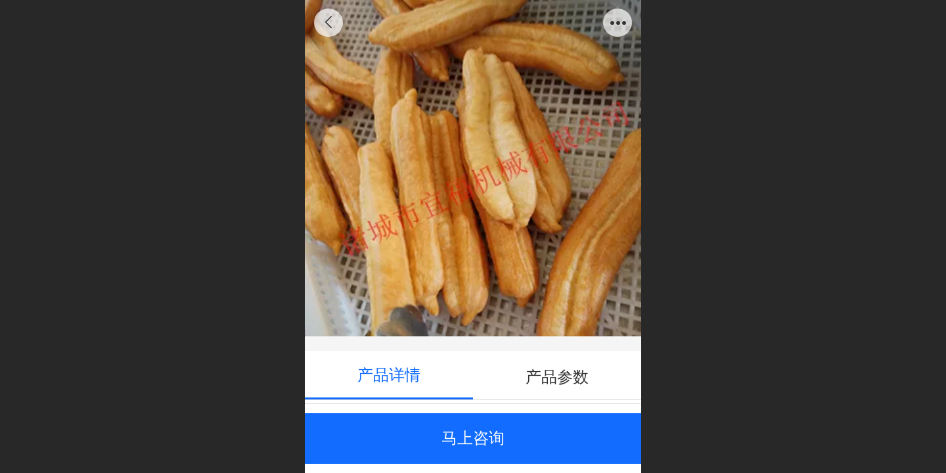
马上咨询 (473, 438)
